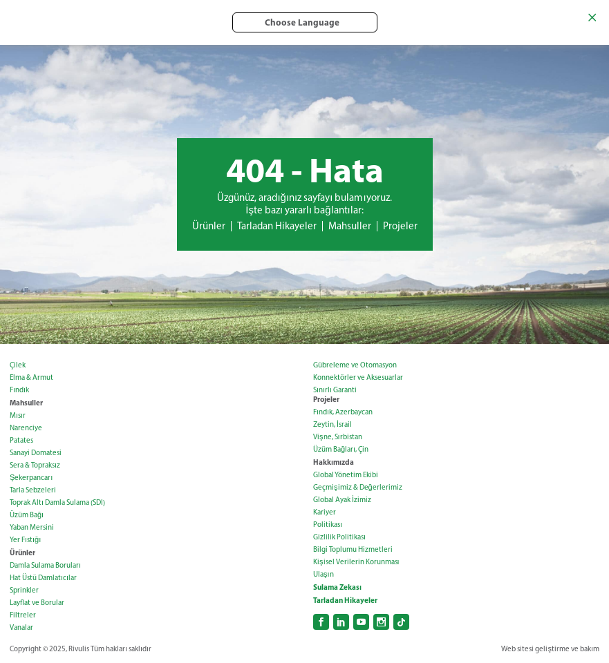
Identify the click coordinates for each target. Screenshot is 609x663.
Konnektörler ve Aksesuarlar (358, 377)
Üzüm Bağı (27, 514)
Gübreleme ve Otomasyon (355, 365)
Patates (21, 440)
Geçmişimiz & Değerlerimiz (357, 487)
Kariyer (324, 512)
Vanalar (21, 627)
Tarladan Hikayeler (277, 226)
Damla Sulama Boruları (45, 565)
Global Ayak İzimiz (342, 499)
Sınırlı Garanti (335, 389)
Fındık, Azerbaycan (343, 411)
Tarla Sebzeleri (33, 490)
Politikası (327, 524)
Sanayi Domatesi (36, 452)
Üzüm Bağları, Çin (340, 449)
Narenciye (26, 427)
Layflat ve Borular (37, 602)
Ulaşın (323, 574)
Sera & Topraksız (35, 465)
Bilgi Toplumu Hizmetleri (353, 549)
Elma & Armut (31, 377)
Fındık (19, 389)
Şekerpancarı (31, 477)
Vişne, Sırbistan (337, 436)
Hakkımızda (333, 462)
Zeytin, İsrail (332, 424)
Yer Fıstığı (25, 539)
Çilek (18, 365)
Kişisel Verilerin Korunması (356, 561)
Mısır (18, 415)
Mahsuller (349, 226)
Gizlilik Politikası (339, 536)
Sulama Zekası (337, 587)
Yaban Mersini (32, 527)
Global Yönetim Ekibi (345, 474)
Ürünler (208, 226)
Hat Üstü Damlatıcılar (43, 577)
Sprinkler (24, 590)
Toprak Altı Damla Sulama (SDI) (57, 502)
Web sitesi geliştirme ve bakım (550, 648)
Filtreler (23, 615)
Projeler (400, 226)
